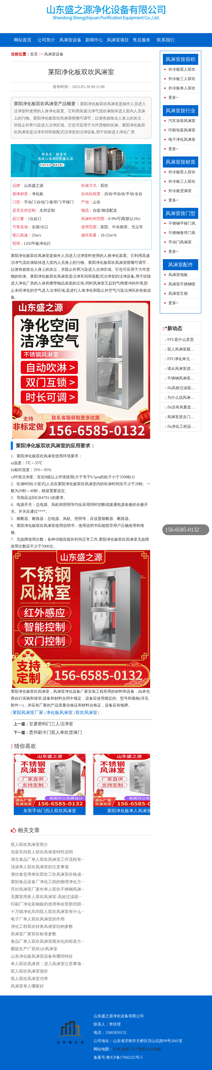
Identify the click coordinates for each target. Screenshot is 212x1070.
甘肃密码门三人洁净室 (51, 723)
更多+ (173, 97)
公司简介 (46, 40)
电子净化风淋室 (181, 139)
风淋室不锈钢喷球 (179, 285)
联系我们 (165, 40)
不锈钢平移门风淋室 (179, 224)
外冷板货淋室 (180, 191)
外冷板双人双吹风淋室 (179, 70)
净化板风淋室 (59, 712)
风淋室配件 (180, 264)
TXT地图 (137, 1049)
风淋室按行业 (180, 110)
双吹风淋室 (86, 712)
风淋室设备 (70, 40)
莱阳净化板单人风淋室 (131, 810)
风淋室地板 (178, 275)
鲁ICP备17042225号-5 (124, 1057)
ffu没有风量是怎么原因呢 (188, 407)
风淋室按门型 (180, 213)
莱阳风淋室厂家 (27, 712)
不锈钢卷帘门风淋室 (179, 234)
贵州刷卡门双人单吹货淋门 (55, 732)
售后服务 (141, 40)
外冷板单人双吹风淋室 (179, 89)
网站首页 (22, 40)
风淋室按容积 (180, 59)
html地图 (153, 1049)
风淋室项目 (118, 40)
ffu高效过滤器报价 (182, 388)
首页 (34, 54)
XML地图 (121, 1049)
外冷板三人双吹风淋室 (179, 80)
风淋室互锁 (178, 293)
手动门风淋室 (180, 242)
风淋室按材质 (180, 162)
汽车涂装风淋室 (181, 121)
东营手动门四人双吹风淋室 (51, 810)
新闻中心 (94, 40)
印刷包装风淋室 (181, 130)
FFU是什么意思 (179, 340)
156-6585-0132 (182, 530)
